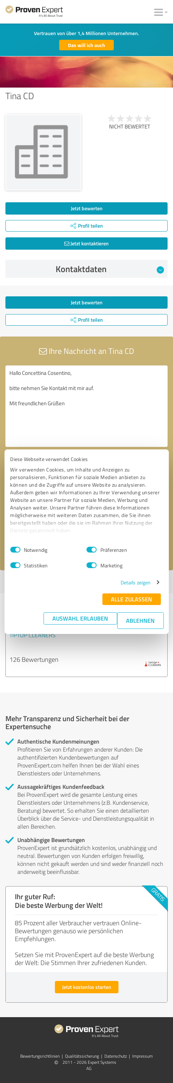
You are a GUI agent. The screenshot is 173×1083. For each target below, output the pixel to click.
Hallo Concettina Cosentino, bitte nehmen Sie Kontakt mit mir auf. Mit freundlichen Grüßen (86, 406)
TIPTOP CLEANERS (32, 635)
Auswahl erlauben (80, 618)
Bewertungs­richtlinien (40, 1056)
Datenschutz (115, 1056)
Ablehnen (140, 620)
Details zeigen (136, 582)
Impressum (142, 1056)
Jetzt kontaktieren (86, 243)
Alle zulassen (131, 599)
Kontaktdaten (110, 269)
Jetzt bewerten (87, 208)
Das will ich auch (86, 45)
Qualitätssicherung (82, 1056)
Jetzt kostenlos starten (86, 986)
